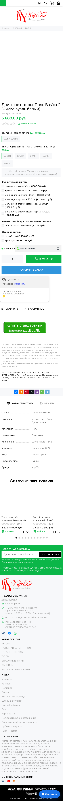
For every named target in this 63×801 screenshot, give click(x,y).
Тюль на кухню (43, 378)
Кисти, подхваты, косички (16, 669)
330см (7, 163)
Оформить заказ (31, 269)
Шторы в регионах (12, 700)
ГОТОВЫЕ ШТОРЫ (12, 652)
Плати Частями (10, 730)
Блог (4, 709)
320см (46, 155)
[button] (16, 538)
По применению (33, 375)
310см (33, 155)
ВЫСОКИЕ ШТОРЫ (36, 372)
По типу (20, 375)
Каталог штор (19, 372)
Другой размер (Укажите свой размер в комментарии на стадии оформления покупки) (31, 173)
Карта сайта (8, 713)
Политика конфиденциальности (17, 562)
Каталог (6, 683)
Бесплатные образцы (13, 696)
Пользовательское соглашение (19, 718)
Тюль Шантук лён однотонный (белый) (43, 518)
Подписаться (50, 554)
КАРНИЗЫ (7, 665)
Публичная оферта (12, 726)
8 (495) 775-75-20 (14, 596)
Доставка (7, 688)
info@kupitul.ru (13, 603)
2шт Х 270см (11, 139)
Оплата (6, 692)
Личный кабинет (11, 705)
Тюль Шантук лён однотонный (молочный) (14, 518)
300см (20, 155)
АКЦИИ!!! (6, 643)
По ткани (14, 378)
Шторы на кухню (27, 378)
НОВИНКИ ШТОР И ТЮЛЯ (17, 648)
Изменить (19, 283)
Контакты (7, 679)
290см (7, 155)
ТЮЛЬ (13, 375)
